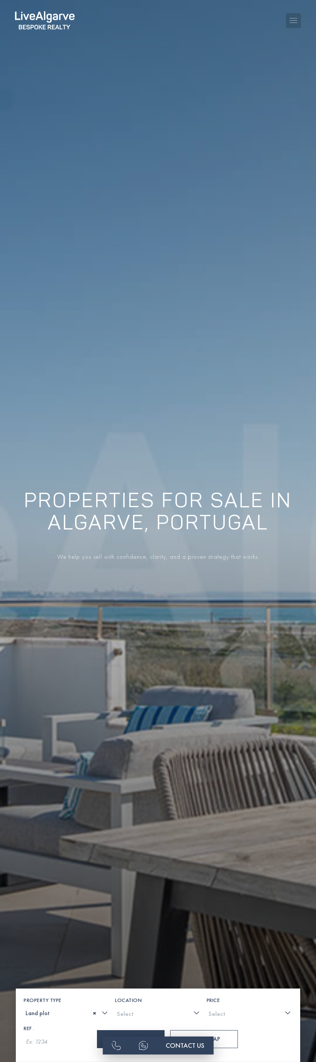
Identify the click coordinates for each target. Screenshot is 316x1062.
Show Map (204, 1004)
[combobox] (66, 978)
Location (128, 965)
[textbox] (28, 979)
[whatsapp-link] (143, 1044)
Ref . (29, 993)
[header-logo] (45, 15)
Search (131, 1004)
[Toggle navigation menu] (293, 15)
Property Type (43, 965)
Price (213, 965)
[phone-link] (116, 1044)
